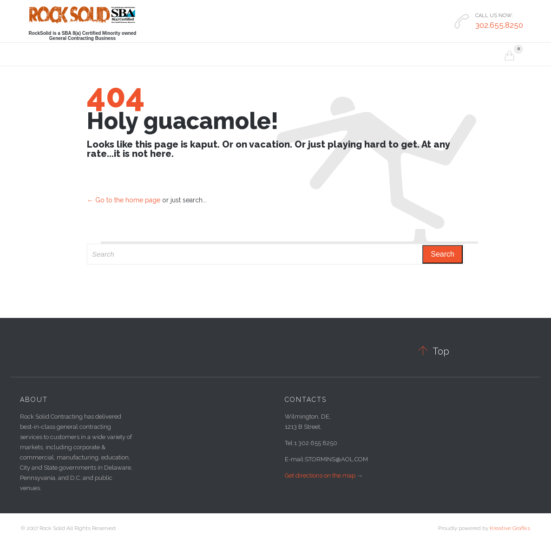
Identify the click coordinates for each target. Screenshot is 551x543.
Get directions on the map (320, 475)
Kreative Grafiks (510, 528)
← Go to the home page (123, 200)
